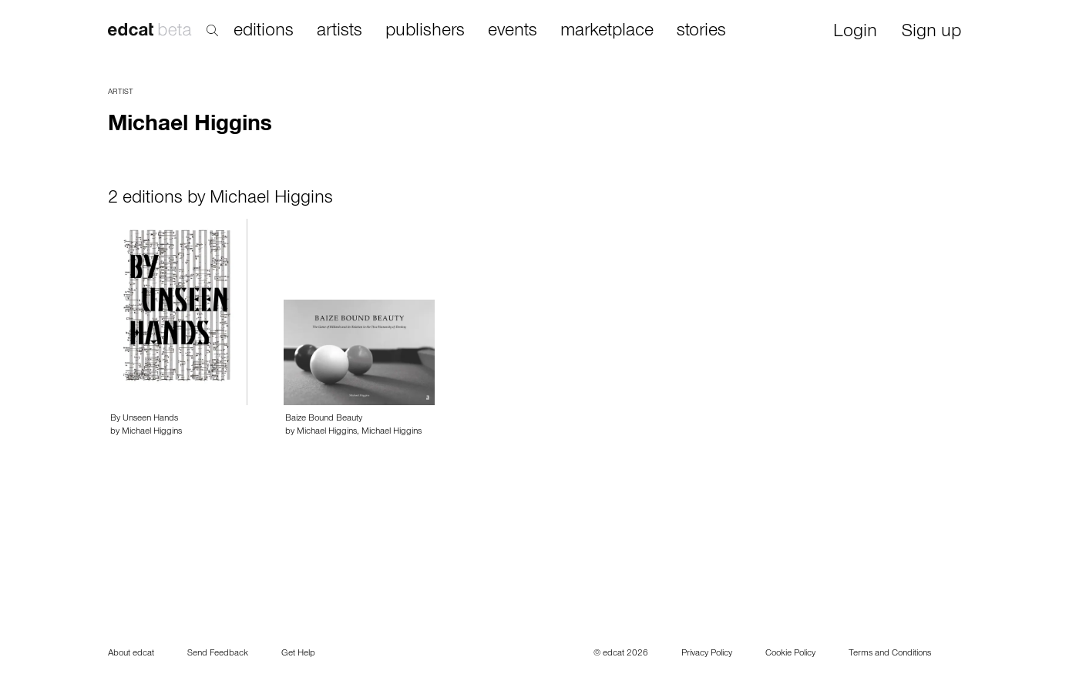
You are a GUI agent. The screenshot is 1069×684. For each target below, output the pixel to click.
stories (701, 31)
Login (855, 33)
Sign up (931, 33)
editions (264, 31)
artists (339, 31)
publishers (425, 31)
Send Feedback (217, 654)
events (512, 31)
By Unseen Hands (144, 419)
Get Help (298, 654)
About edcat (131, 654)
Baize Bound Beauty (323, 419)
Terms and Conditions (890, 654)
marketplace (607, 31)
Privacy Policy (706, 654)
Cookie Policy (790, 654)
